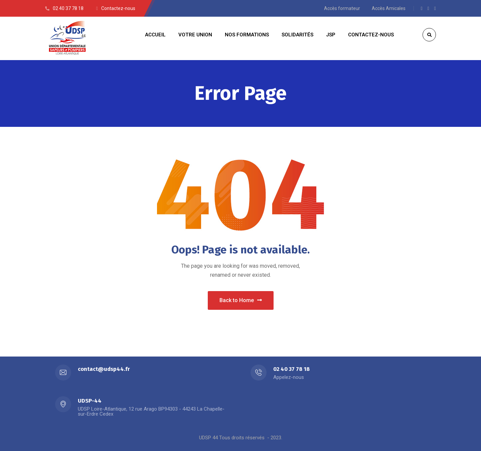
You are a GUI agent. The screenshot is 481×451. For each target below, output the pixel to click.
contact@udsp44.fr (104, 369)
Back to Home (240, 300)
